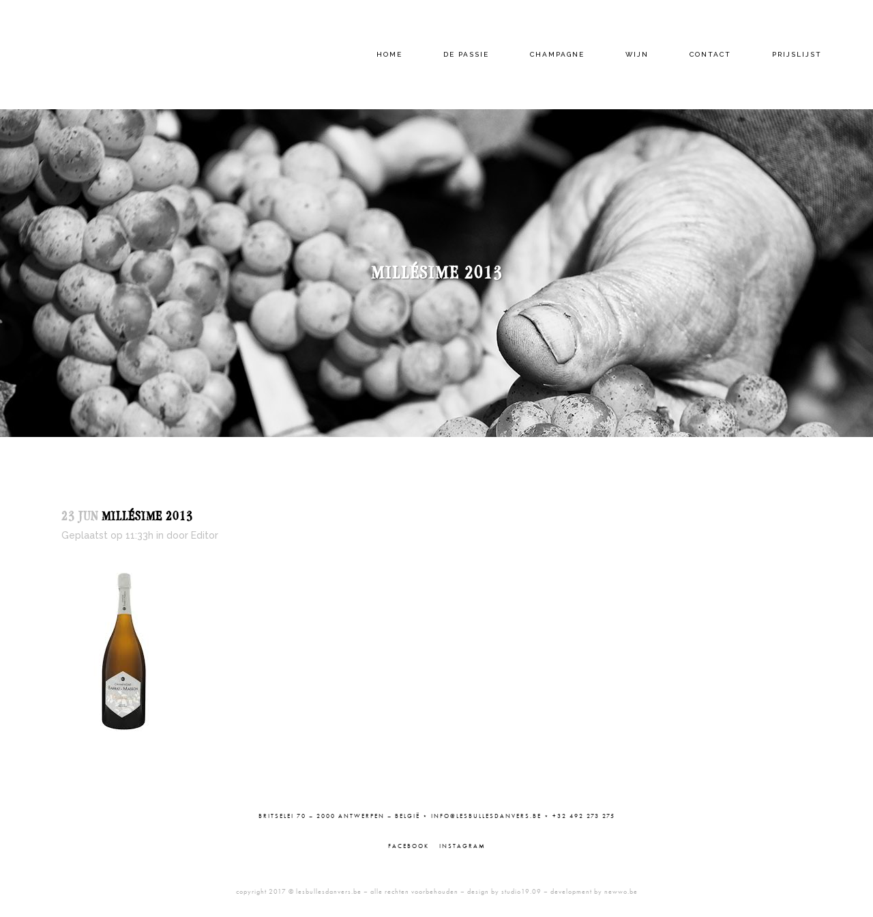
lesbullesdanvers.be (328, 891)
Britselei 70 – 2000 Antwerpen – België (339, 816)
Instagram (462, 846)
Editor (204, 535)
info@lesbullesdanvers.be (486, 816)
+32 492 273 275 (583, 816)
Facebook (408, 846)
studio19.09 (521, 891)
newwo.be (621, 891)
